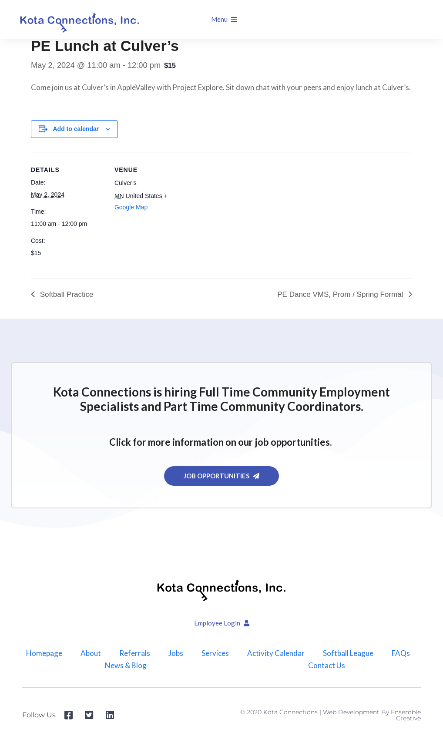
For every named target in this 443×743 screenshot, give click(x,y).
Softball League (348, 653)
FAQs (401, 653)
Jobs (175, 653)
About (91, 653)
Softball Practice (66, 294)
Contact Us (326, 665)
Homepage (44, 653)
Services (215, 653)
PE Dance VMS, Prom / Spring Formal (341, 294)
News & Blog (126, 665)
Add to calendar (76, 128)
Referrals (134, 653)
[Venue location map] (244, 212)
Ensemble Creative (406, 715)
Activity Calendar (276, 653)
